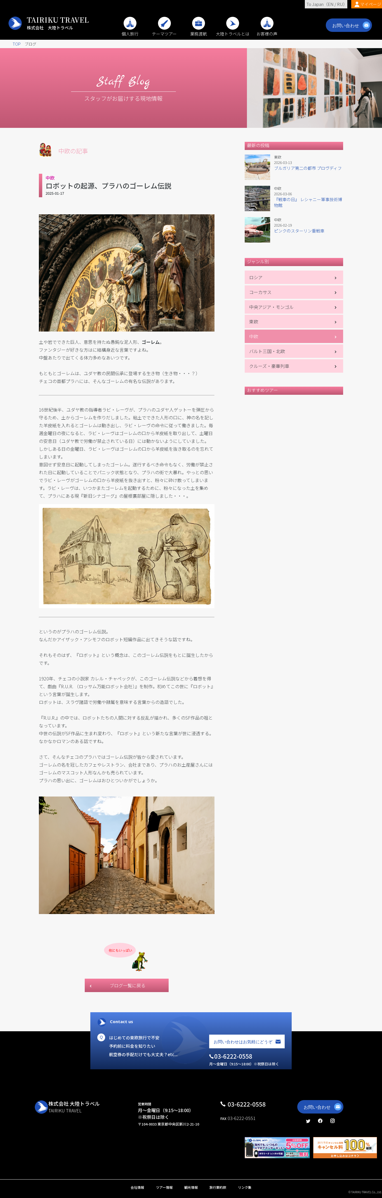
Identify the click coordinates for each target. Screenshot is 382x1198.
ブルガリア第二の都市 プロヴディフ (308, 168)
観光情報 (191, 1187)
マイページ (370, 4)
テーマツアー (164, 31)
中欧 (253, 336)
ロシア (256, 277)
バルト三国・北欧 (267, 351)
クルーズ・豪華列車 (269, 366)
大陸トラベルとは (232, 31)
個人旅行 (130, 31)
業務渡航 (198, 31)
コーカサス (260, 292)
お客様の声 (266, 31)
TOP (17, 44)
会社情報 (137, 1187)
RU (340, 4)
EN (331, 4)
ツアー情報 (164, 1187)
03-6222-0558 (247, 1104)
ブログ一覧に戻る (127, 985)
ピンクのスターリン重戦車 (299, 231)
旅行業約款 (217, 1187)
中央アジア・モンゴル (271, 307)
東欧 (253, 321)
